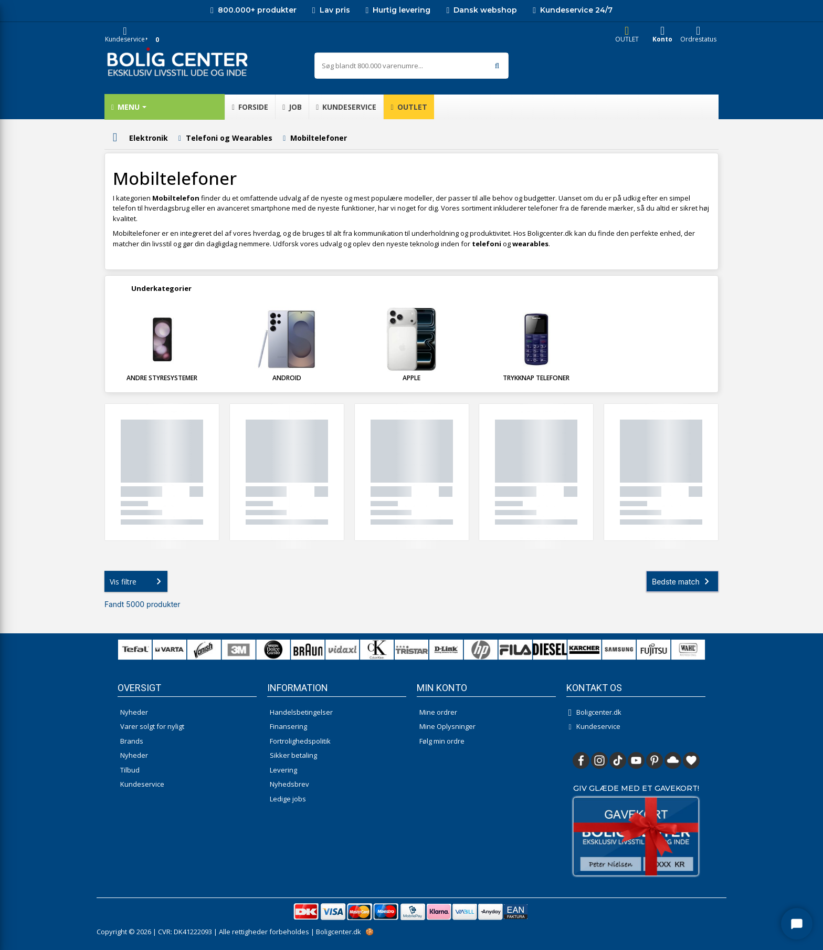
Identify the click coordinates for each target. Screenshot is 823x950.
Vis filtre (137, 581)
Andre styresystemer (161, 377)
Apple (411, 377)
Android (286, 377)
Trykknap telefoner (536, 377)
